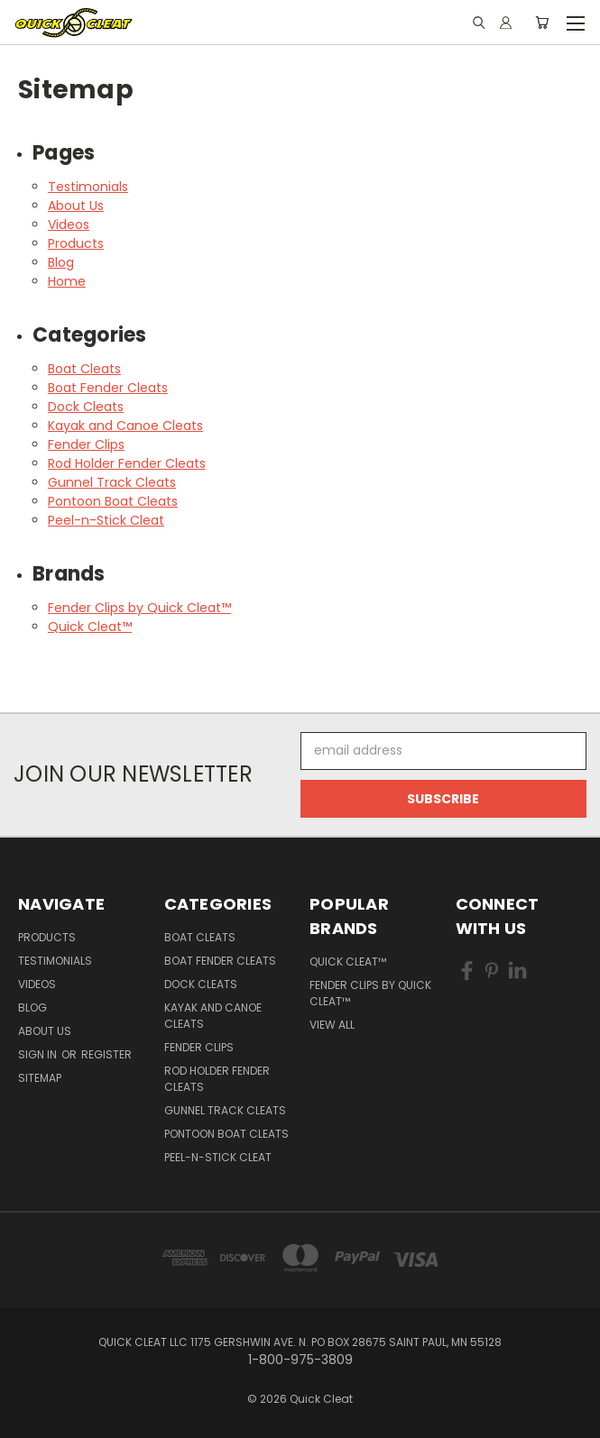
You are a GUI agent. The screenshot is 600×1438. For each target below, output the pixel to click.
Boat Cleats (84, 369)
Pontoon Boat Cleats (113, 501)
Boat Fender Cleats (108, 388)
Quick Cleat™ (90, 627)
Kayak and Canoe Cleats (125, 426)
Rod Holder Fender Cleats (127, 463)
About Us (76, 206)
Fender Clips (86, 444)
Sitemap (39, 1077)
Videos (68, 224)
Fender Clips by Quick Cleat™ (139, 608)
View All (332, 1024)
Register (106, 1054)
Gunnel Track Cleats (112, 482)
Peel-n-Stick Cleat (106, 520)
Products (76, 243)
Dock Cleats (86, 407)
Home (67, 281)
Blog (61, 262)
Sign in (39, 1054)
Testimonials (88, 187)
